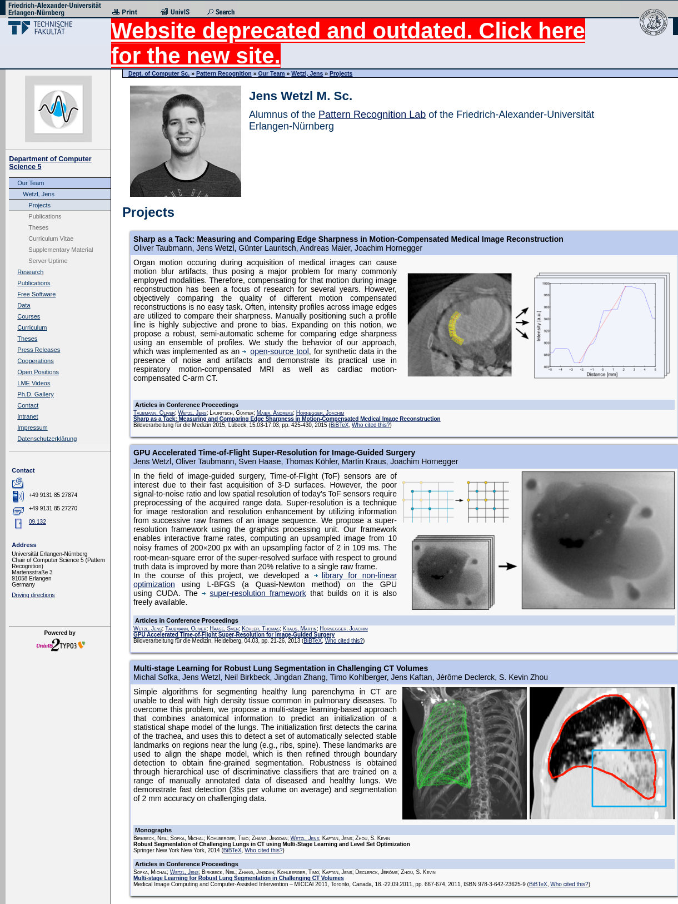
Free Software (36, 294)
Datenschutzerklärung (47, 438)
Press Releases (38, 349)
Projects (39, 205)
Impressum (32, 427)
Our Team (30, 183)
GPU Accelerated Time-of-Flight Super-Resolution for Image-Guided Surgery (234, 635)
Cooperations (35, 360)
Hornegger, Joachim (320, 413)
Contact (27, 405)
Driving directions (33, 595)
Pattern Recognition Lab (372, 114)
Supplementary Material (60, 249)
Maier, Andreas (275, 413)
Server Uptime (47, 260)
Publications (44, 216)
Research (30, 272)
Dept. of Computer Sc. (159, 73)
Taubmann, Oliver (154, 413)
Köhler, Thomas (261, 628)
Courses (28, 316)
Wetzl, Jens (38, 194)
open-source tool (275, 351)
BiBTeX (340, 425)
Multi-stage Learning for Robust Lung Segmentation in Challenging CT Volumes (238, 878)
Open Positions (38, 372)
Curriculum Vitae (50, 238)
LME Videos (33, 383)
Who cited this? (371, 425)
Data (23, 305)
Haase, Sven (224, 628)
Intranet (27, 416)
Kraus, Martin (300, 628)
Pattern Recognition (224, 73)
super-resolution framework (254, 593)
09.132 (37, 522)
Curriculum (32, 327)
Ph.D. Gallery (35, 394)
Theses (38, 227)
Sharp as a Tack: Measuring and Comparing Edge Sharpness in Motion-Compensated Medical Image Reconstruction (287, 419)
